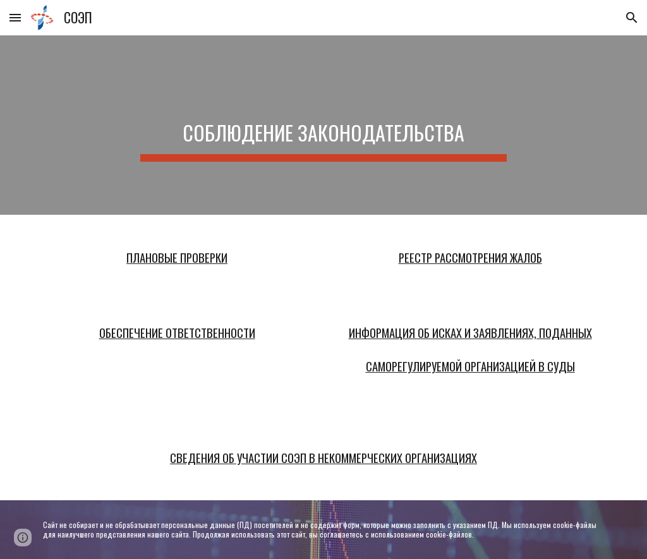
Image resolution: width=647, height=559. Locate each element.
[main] (323, 125)
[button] (15, 17)
